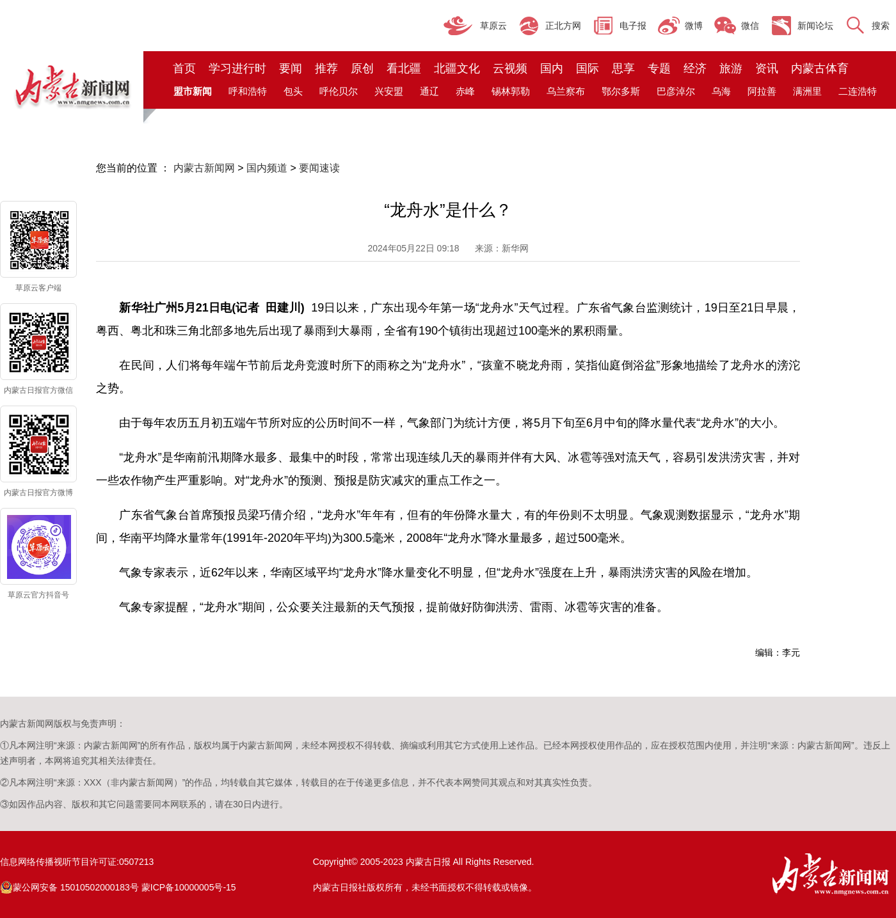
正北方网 (563, 25)
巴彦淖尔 (676, 91)
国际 (587, 68)
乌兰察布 (566, 91)
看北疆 (404, 68)
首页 (184, 68)
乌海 (721, 91)
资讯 (766, 68)
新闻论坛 (815, 25)
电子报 (633, 25)
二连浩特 (857, 91)
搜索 (881, 25)
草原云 (493, 25)
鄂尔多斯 (621, 91)
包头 (293, 91)
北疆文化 (457, 68)
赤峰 (465, 91)
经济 (695, 68)
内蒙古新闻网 (204, 167)
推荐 (326, 68)
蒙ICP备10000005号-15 (188, 887)
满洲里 (807, 91)
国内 (551, 68)
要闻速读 (319, 167)
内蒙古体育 (820, 68)
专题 (659, 68)
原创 (362, 68)
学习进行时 (237, 68)
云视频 (510, 68)
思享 (623, 68)
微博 (694, 25)
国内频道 (266, 167)
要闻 (290, 68)
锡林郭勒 (511, 91)
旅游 (730, 68)
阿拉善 (762, 91)
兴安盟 (388, 91)
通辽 (429, 91)
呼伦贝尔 (338, 91)
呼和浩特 (247, 91)
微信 (750, 25)
